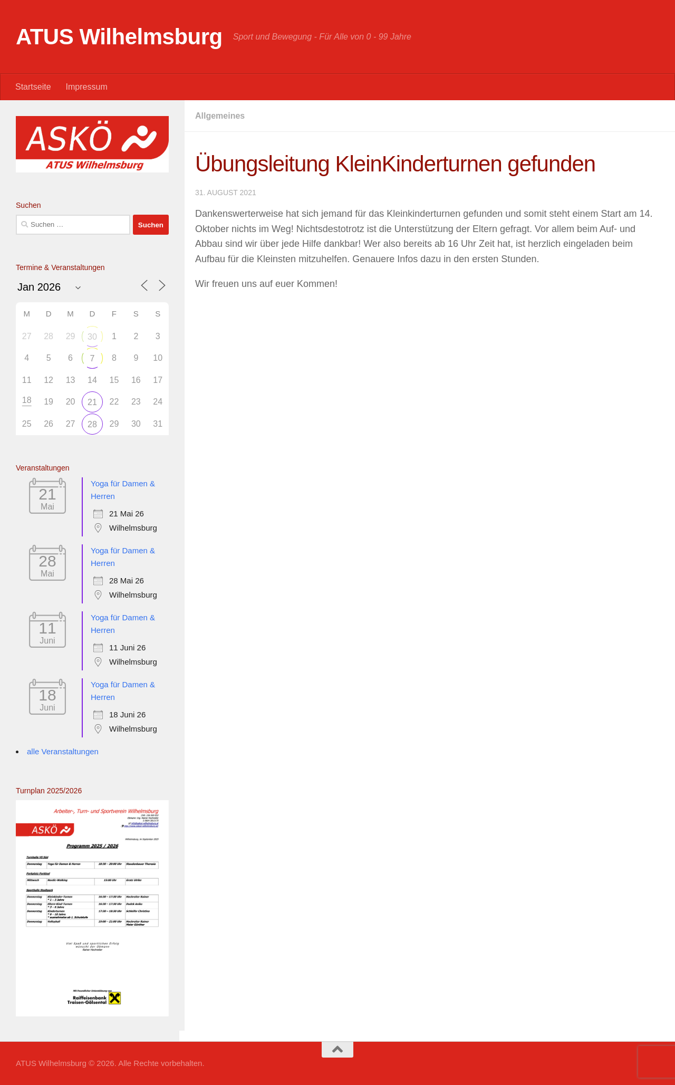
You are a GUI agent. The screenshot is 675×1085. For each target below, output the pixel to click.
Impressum (87, 86)
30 (92, 336)
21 (92, 402)
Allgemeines (220, 115)
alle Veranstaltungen (63, 751)
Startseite (33, 86)
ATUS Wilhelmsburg (119, 36)
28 (92, 424)
